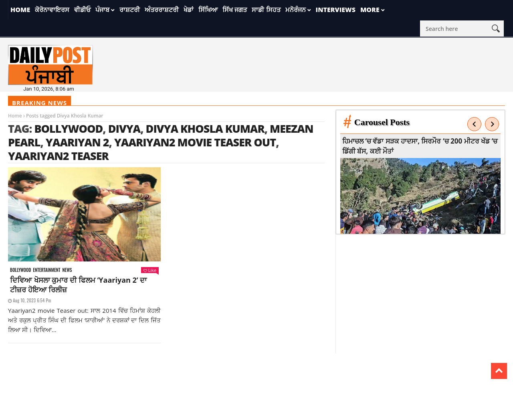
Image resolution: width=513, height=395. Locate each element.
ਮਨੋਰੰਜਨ (295, 9)
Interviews (335, 9)
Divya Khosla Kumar (205, 128)
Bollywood (68, 128)
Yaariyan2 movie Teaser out (195, 142)
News (67, 270)
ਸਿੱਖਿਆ (208, 9)
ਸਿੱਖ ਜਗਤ (234, 9)
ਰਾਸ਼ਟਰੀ (129, 9)
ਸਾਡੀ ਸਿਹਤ (266, 9)
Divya (124, 128)
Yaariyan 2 (77, 142)
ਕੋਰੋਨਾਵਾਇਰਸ (52, 9)
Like (149, 270)
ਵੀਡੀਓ (82, 9)
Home (20, 9)
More (370, 9)
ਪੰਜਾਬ (102, 9)
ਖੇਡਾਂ (189, 9)
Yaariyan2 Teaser (58, 155)
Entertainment (46, 270)
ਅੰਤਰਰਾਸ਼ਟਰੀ (162, 9)
